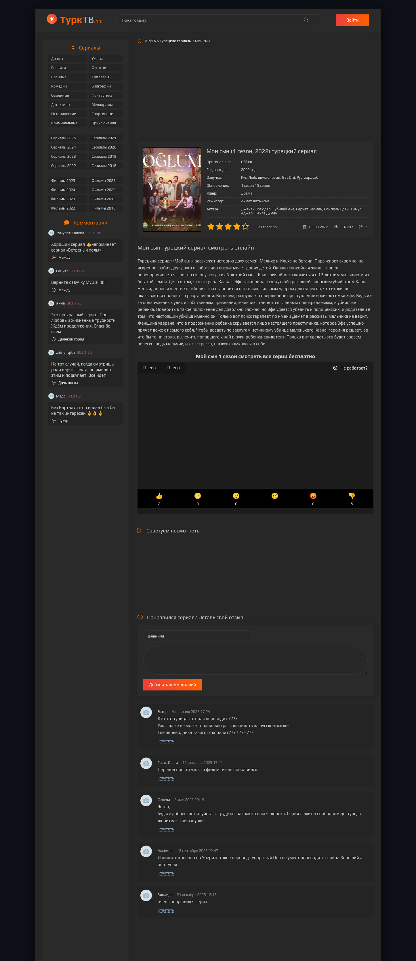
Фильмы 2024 (63, 190)
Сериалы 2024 (63, 147)
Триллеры (100, 77)
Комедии (59, 86)
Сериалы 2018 (103, 165)
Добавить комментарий (172, 684)
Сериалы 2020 (103, 147)
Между (61, 257)
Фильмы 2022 (63, 208)
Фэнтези (98, 68)
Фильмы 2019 (103, 199)
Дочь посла (65, 383)
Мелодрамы (101, 104)
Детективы (60, 104)
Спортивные (102, 114)
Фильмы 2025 (63, 180)
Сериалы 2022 (63, 165)
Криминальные (64, 123)
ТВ (81, 19)
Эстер (162, 711)
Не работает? (350, 368)
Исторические (63, 114)
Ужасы (97, 58)
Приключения (103, 123)
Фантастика (101, 95)
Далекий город (68, 339)
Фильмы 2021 (103, 180)
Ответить (166, 741)
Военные (58, 77)
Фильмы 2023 (63, 199)
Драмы (57, 58)
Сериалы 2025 (63, 138)
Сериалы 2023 (63, 156)
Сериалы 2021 (103, 138)
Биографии (101, 86)
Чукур (60, 421)
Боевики (58, 68)
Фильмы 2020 (103, 190)
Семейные (60, 95)
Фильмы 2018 (103, 208)
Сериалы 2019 (103, 156)
